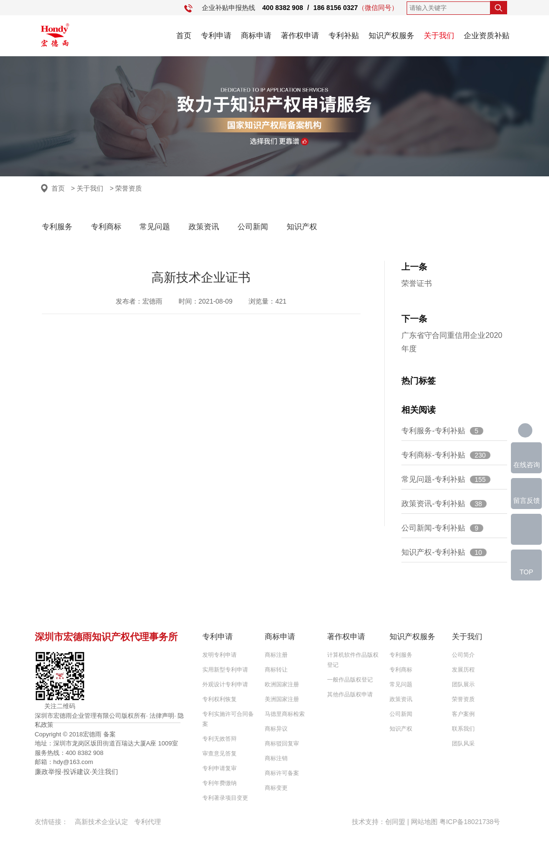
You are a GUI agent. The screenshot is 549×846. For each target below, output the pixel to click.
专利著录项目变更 (225, 798)
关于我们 (439, 35)
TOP (526, 572)
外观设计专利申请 (225, 684)
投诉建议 (76, 771)
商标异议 (276, 728)
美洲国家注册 (282, 699)
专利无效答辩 (219, 738)
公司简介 (463, 655)
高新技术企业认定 (101, 822)
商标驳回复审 (282, 743)
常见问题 (155, 227)
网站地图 (424, 822)
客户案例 (463, 714)
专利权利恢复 (219, 699)
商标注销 (276, 758)
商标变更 (276, 788)
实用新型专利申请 (225, 669)
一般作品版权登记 (350, 679)
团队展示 (463, 684)
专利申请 (216, 35)
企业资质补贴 (486, 35)
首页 (183, 35)
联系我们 (463, 728)
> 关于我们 (87, 188)
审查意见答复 (219, 753)
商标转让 (276, 669)
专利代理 (147, 822)
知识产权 (302, 227)
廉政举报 (48, 771)
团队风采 (463, 743)
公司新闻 (253, 227)
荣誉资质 (463, 699)
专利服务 (57, 227)
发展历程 (463, 669)
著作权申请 (300, 35)
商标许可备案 (282, 773)
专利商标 (106, 227)
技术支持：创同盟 (379, 822)
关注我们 (104, 771)
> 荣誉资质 (126, 188)
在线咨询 (526, 465)
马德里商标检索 (285, 714)
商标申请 (256, 35)
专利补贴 (344, 35)
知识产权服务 (391, 35)
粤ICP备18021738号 (469, 822)
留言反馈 (526, 500)
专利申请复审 (219, 768)
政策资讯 (204, 227)
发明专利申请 (219, 655)
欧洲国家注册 (282, 684)
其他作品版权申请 (350, 694)
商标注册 (276, 655)
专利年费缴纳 (219, 783)
